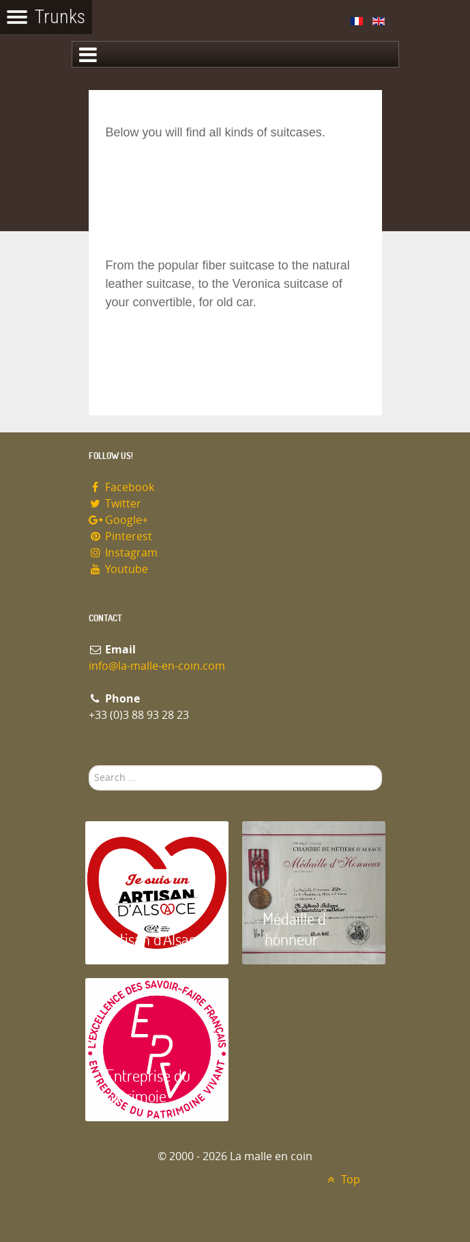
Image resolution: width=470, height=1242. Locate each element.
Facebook (122, 487)
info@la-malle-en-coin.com (157, 666)
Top (342, 1179)
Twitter (115, 503)
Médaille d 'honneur (294, 928)
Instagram (123, 552)
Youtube (119, 569)
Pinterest (121, 536)
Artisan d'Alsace (154, 938)
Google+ (119, 520)
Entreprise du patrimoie (148, 1085)
